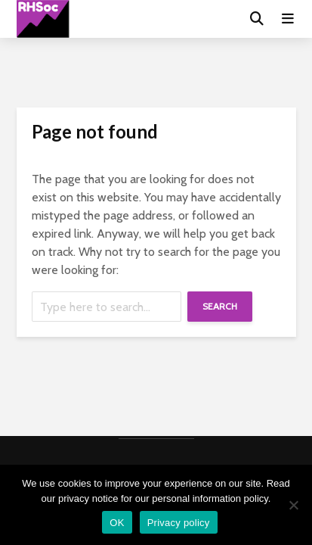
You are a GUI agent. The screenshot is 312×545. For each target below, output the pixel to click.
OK (117, 522)
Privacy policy (178, 522)
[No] (293, 504)
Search (219, 306)
